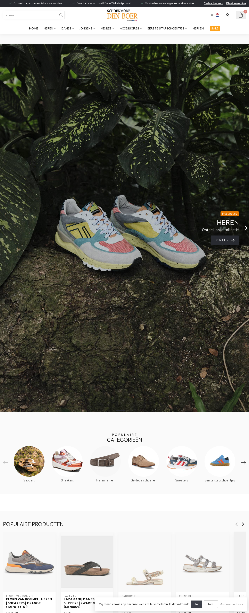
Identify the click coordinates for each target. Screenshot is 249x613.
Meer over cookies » (231, 604)
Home (33, 28)
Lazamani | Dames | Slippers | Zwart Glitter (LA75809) (85, 603)
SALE (214, 28)
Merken (198, 28)
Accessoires (129, 28)
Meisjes (106, 28)
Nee (211, 604)
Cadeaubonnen (213, 3)
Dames (66, 28)
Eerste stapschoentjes (166, 28)
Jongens (86, 28)
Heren (48, 28)
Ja (196, 604)
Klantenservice (236, 3)
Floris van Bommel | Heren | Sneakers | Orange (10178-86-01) (29, 603)
